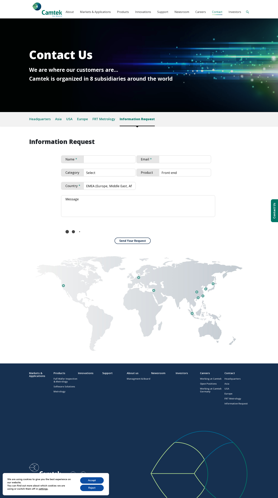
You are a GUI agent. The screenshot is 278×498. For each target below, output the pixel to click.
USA (69, 119)
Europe (82, 119)
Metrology (59, 391)
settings (43, 489)
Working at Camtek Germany (210, 390)
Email (145, 159)
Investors (235, 11)
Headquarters (40, 119)
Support (162, 11)
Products (123, 11)
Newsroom (181, 11)
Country (71, 186)
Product (147, 172)
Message (72, 199)
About (70, 11)
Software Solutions (64, 386)
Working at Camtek (210, 378)
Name (69, 159)
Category (72, 172)
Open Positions (208, 383)
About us (132, 373)
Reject (91, 487)
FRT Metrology (103, 119)
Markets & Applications (95, 11)
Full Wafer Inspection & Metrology (65, 380)
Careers (200, 11)
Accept (92, 480)
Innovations (143, 11)
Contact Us (274, 211)
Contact (217, 11)
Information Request (137, 119)
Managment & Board (138, 378)
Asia (58, 119)
